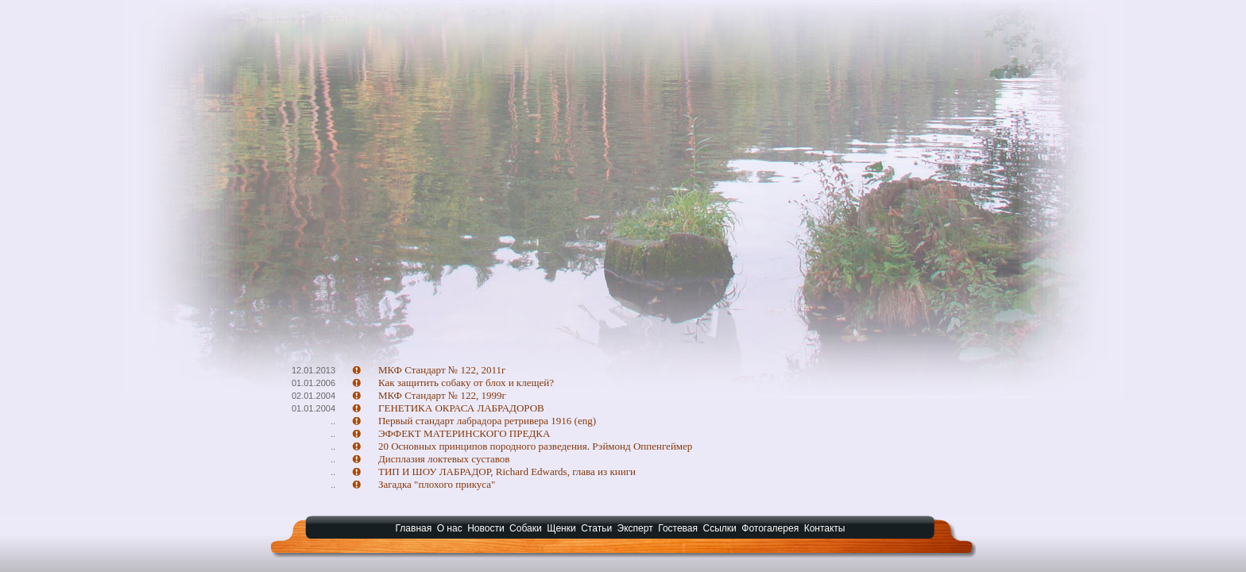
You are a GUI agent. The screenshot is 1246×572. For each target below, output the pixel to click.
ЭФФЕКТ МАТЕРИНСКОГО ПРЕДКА (464, 433)
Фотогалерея (770, 528)
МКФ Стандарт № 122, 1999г (442, 395)
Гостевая (678, 528)
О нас (449, 528)
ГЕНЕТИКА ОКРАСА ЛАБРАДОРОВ (461, 408)
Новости (485, 528)
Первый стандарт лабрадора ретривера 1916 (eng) (487, 421)
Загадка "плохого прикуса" (436, 484)
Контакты (825, 528)
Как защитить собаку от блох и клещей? (466, 382)
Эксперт (635, 528)
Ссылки (720, 528)
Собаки (525, 528)
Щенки (561, 528)
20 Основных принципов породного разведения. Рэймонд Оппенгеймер (535, 446)
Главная (414, 528)
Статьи (596, 528)
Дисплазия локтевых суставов (444, 459)
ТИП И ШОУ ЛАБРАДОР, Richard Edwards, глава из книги (507, 471)
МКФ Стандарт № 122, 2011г (441, 370)
